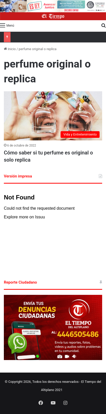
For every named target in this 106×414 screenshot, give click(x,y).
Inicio (10, 49)
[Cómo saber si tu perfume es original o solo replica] (53, 115)
